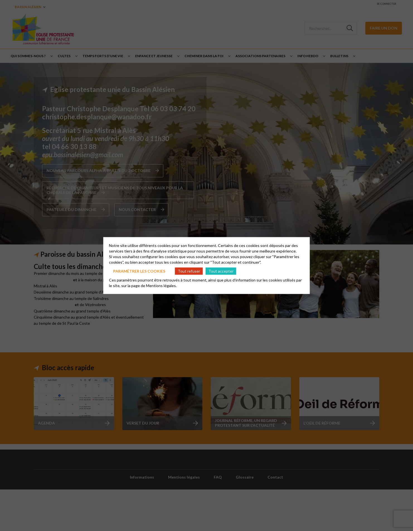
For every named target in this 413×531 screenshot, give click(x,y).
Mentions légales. (161, 285)
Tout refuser (189, 270)
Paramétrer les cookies (139, 270)
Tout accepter (221, 270)
